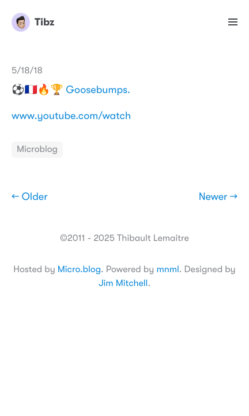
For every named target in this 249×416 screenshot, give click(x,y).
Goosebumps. (98, 90)
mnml (167, 269)
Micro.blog (79, 269)
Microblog (37, 149)
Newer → (218, 197)
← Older (30, 197)
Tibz (33, 22)
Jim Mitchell (123, 283)
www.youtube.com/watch (71, 116)
